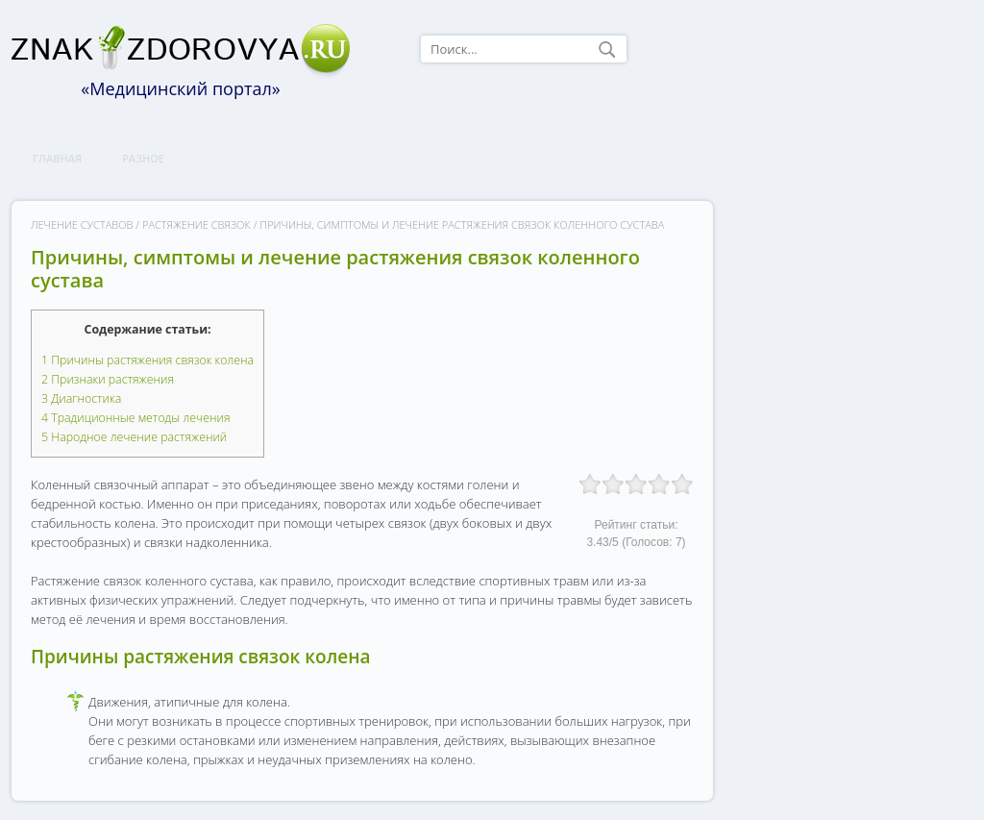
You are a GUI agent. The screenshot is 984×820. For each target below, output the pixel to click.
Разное (143, 158)
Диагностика (81, 398)
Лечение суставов (82, 224)
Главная (57, 158)
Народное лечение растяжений (134, 437)
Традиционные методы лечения (135, 418)
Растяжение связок (196, 224)
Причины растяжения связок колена (147, 360)
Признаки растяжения (107, 379)
